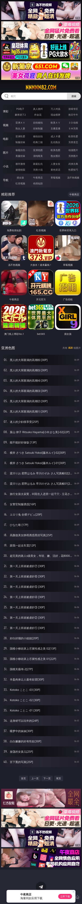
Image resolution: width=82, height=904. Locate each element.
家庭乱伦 (38, 163)
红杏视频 (20, 183)
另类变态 (73, 142)
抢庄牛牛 (73, 114)
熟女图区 (55, 156)
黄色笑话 (55, 169)
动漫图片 (73, 150)
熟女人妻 (20, 128)
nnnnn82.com (40, 87)
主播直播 (55, 128)
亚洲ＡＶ (20, 122)
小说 (5, 166)
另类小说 (38, 169)
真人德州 (38, 108)
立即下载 (65, 896)
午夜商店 (38, 177)
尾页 (58, 778)
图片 (5, 152)
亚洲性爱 (20, 136)
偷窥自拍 (20, 150)
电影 (5, 139)
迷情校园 (20, 169)
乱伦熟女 (55, 142)
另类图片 (73, 156)
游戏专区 (73, 108)
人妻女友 (55, 163)
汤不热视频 (73, 177)
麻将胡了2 (20, 114)
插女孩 (20, 177)
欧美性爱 (73, 136)
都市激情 (20, 163)
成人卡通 (55, 136)
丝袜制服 (38, 128)
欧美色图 (55, 150)
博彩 (5, 111)
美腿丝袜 (20, 156)
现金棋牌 (55, 114)
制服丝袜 (20, 142)
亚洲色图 (38, 150)
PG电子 (20, 108)
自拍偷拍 (38, 122)
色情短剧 (38, 183)
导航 (5, 180)
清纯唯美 (38, 156)
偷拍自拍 (38, 136)
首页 (23, 778)
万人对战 (55, 108)
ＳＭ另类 (73, 128)
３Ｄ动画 (73, 122)
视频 (5, 125)
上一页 (35, 778)
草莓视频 (55, 177)
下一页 (47, 778)
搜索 (73, 96)
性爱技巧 (73, 169)
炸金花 (38, 114)
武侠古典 (73, 163)
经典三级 (38, 142)
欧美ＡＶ (55, 122)
